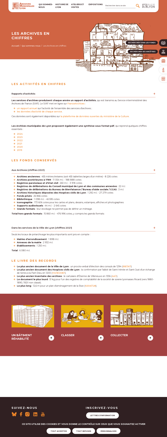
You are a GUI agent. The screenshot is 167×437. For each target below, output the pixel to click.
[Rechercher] (138, 6)
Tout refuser (83, 431)
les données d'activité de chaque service (39, 111)
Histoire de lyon (61, 5)
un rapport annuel (27, 108)
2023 (20, 137)
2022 (20, 140)
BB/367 (127, 266)
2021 (19, 143)
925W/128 (90, 285)
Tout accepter (59, 431)
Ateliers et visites (77, 5)
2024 (20, 134)
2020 (20, 146)
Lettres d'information (102, 415)
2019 (19, 150)
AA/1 (114, 276)
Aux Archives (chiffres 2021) (28, 170)
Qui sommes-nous (46, 5)
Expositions (96, 4)
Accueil (15, 45)
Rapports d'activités (23, 93)
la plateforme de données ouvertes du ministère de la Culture (94, 116)
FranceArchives (76, 103)
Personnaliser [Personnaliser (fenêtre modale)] (108, 431)
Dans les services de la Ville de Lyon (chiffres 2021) (42, 227)
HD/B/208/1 (58, 273)
